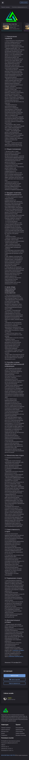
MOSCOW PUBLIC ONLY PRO (8, 755)
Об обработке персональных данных (10, 741)
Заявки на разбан (20, 733)
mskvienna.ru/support (18, 650)
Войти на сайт (24, 2)
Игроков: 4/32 (13, 27)
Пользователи (19, 727)
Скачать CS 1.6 (5, 746)
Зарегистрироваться (14, 683)
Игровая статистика (21, 735)
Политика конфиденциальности (9, 742)
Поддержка (4, 735)
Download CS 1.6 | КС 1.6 (7, 750)
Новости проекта (5, 729)
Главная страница (5, 7)
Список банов (19, 731)
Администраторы (20, 729)
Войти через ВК (14, 679)
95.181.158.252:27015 (14, 28)
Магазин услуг (5, 731)
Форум (3, 733)
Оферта (3, 744)
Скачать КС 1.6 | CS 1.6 (7, 748)
